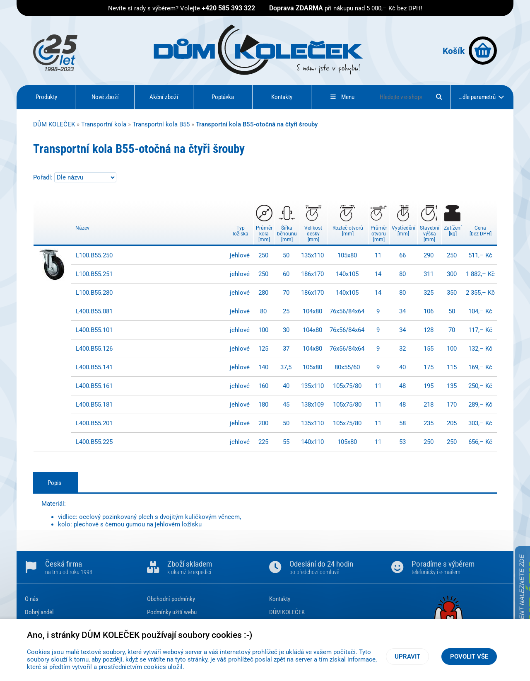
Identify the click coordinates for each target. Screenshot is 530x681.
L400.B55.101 (94, 330)
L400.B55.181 (94, 404)
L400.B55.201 (94, 423)
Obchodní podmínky (171, 599)
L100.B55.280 (94, 292)
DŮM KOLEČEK (54, 124)
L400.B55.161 (94, 386)
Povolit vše (469, 656)
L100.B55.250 (94, 255)
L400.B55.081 (94, 311)
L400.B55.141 (94, 367)
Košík (470, 50)
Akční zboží (163, 97)
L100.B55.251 (94, 274)
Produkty (46, 97)
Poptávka (223, 97)
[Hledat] (438, 97)
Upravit (407, 656)
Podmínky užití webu (172, 612)
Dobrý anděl (39, 612)
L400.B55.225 (94, 442)
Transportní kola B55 (161, 124)
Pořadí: (43, 177)
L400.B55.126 (94, 348)
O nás (32, 599)
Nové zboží (105, 97)
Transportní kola (103, 124)
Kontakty (281, 97)
